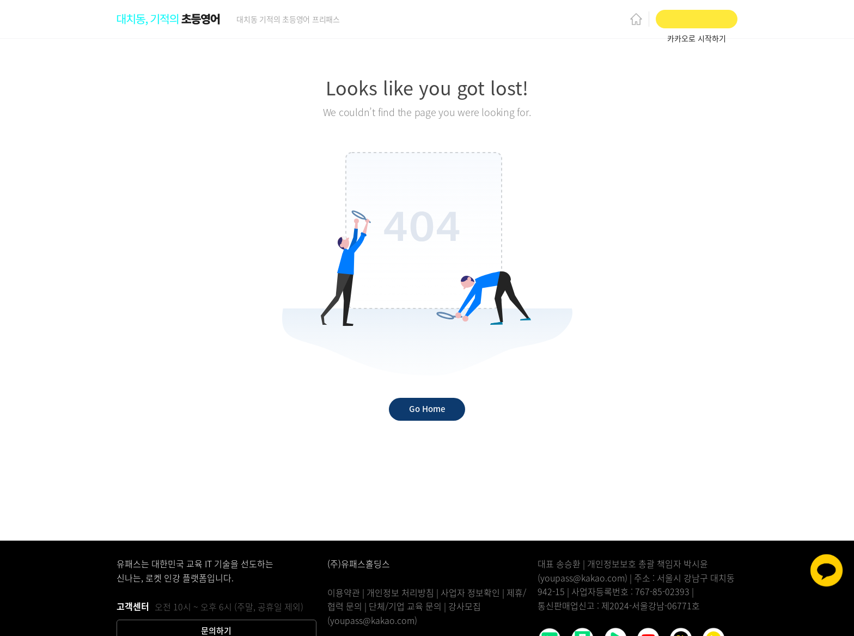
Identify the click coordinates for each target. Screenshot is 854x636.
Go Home (427, 409)
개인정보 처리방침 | (404, 592)
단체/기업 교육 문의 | (408, 606)
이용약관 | (347, 592)
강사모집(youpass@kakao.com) (404, 613)
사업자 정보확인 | (474, 592)
